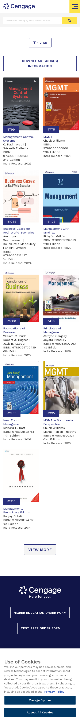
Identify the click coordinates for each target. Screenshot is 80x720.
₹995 (51, 413)
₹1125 (51, 222)
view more (40, 549)
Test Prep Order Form (41, 628)
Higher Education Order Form (40, 613)
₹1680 (11, 321)
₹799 (11, 129)
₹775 (51, 129)
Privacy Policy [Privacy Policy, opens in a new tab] (54, 693)
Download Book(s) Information (40, 63)
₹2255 (11, 413)
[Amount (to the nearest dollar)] (32, 20)
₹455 (51, 321)
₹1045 (11, 222)
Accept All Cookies (40, 714)
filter (40, 42)
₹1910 (11, 501)
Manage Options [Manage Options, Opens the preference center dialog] (40, 701)
